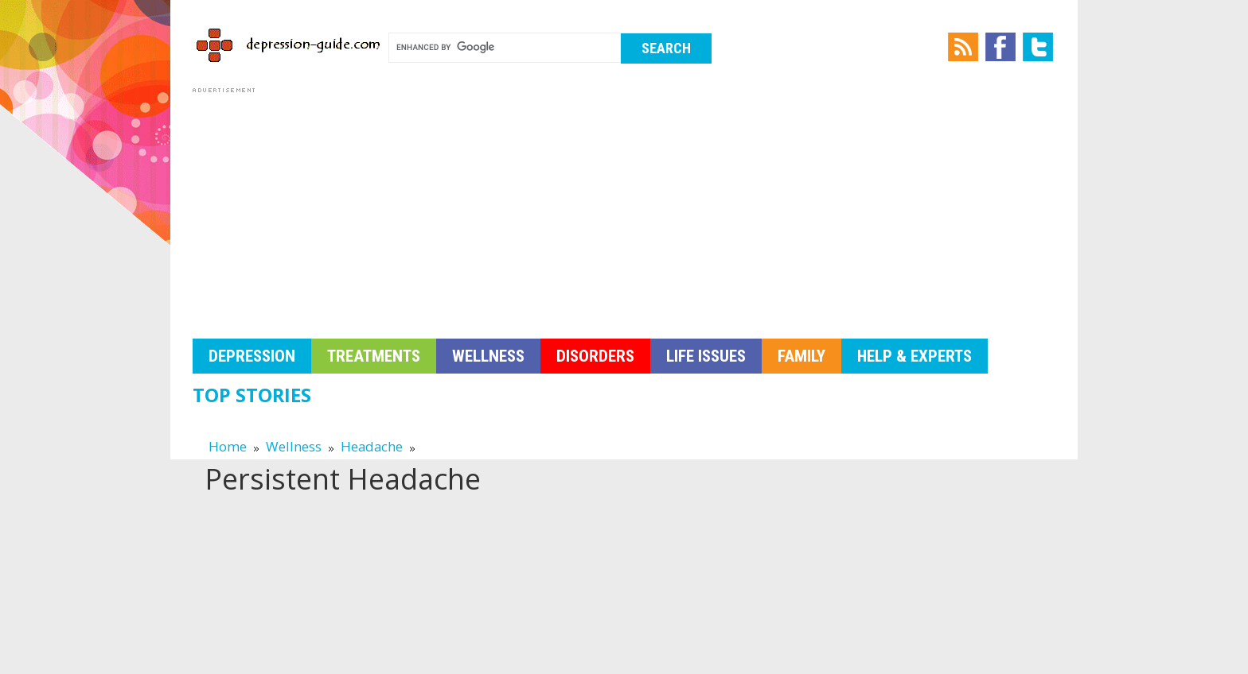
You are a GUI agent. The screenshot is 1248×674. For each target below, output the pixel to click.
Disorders (595, 356)
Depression (252, 356)
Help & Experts (914, 356)
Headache (372, 446)
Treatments (373, 356)
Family (801, 356)
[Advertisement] (624, 208)
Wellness (488, 356)
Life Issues (706, 356)
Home (228, 446)
